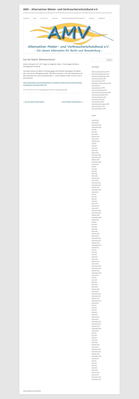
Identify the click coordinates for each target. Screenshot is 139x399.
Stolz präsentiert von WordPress (32, 391)
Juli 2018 (94, 277)
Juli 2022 (94, 166)
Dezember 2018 (96, 266)
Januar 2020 (95, 236)
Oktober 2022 (96, 159)
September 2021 (96, 189)
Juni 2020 (94, 224)
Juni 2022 (94, 169)
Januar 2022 (95, 180)
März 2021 (95, 203)
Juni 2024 (94, 132)
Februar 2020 (95, 233)
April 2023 (94, 148)
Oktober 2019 (96, 243)
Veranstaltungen (97, 88)
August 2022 (95, 164)
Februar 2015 (95, 372)
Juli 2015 (94, 361)
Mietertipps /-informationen (100, 83)
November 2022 (96, 157)
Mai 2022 (94, 171)
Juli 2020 (94, 222)
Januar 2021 (95, 208)
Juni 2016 (94, 335)
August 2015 (95, 358)
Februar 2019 (95, 261)
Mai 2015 (94, 365)
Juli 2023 (94, 143)
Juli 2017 (94, 305)
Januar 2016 (95, 347)
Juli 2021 (94, 194)
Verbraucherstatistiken (98, 95)
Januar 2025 (95, 122)
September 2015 (96, 356)
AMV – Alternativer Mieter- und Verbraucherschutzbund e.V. (60, 9)
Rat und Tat (44, 18)
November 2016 (96, 324)
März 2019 (95, 259)
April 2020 (94, 229)
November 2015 (96, 351)
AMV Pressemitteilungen (99, 74)
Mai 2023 (94, 145)
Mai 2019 (94, 254)
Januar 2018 (95, 291)
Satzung (55, 18)
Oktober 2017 (96, 298)
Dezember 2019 (96, 238)
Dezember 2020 (96, 210)
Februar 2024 (95, 136)
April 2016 (94, 340)
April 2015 (94, 368)
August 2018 (95, 275)
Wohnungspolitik (97, 108)
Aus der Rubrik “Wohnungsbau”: (33, 102)
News (34, 18)
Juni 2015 (94, 363)
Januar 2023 (95, 152)
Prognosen (95, 85)
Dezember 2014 (96, 377)
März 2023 (95, 150)
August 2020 (95, 220)
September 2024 (96, 127)
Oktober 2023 (96, 141)
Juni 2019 (94, 252)
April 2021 (94, 201)
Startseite (26, 18)
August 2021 (95, 192)
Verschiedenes (43, 89)
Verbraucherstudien (98, 97)
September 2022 (96, 162)
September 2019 (96, 245)
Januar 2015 (95, 374)
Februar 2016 (95, 344)
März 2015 (95, 370)
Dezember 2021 (96, 183)
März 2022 (95, 176)
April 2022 (94, 173)
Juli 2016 (94, 333)
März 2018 (95, 287)
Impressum (102, 18)
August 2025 (95, 120)
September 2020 (96, 217)
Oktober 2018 (96, 270)
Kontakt (91, 18)
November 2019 (96, 240)
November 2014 (96, 379)
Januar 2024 (95, 139)
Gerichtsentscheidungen (99, 76)
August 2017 (95, 303)
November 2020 (96, 213)
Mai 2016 (94, 337)
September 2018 (96, 273)
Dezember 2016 (96, 321)
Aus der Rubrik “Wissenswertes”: (72, 102)
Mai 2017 (94, 310)
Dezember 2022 (96, 155)
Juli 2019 (94, 250)
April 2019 (94, 257)
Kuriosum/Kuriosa (97, 81)
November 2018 (96, 268)
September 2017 (96, 300)
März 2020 (95, 231)
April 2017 (94, 312)
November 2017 (96, 296)
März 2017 (95, 314)
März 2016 (95, 342)
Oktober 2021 (96, 187)
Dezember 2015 (96, 349)
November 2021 (96, 185)
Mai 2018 (94, 282)
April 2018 (94, 284)
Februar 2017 (95, 317)
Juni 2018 (94, 280)
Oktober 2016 (96, 326)
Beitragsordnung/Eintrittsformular (73, 18)
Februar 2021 (95, 206)
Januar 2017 (95, 319)
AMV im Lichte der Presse (99, 71)
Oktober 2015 (96, 354)
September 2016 (96, 328)
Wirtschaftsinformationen (99, 104)
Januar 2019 (95, 263)
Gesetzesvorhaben (97, 78)
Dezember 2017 (96, 294)
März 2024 (95, 134)
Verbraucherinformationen (100, 92)
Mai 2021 (94, 199)
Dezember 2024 (96, 125)
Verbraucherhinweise (98, 90)
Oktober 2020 (96, 215)
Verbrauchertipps (97, 99)
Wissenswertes (96, 106)
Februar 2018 (95, 289)
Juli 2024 (94, 129)
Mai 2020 (94, 226)
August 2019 (95, 247)
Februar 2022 (95, 178)
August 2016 (95, 331)
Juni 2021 (94, 196)
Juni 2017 (94, 307)
